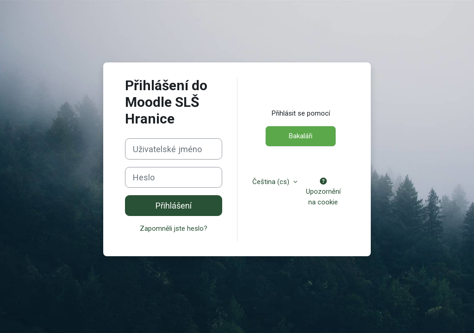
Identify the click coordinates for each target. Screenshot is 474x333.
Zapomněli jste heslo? (173, 228)
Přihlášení (174, 205)
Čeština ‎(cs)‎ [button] (271, 182)
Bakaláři (300, 136)
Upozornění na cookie (323, 192)
